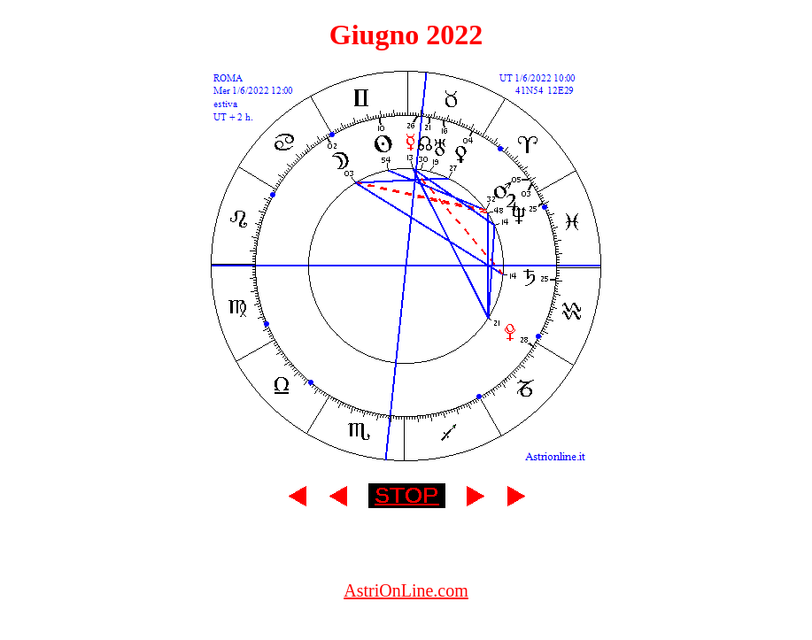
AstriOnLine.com (406, 590)
